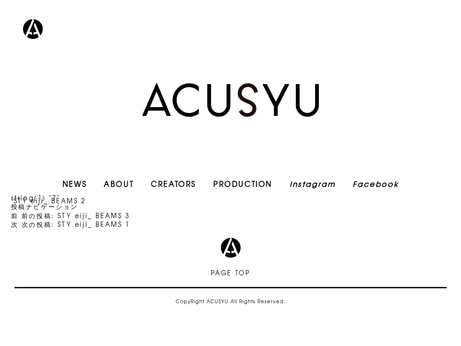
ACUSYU (230, 100)
